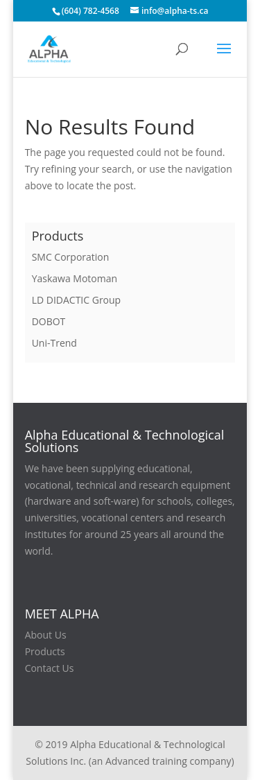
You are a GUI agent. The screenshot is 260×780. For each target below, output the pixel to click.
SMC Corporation (71, 256)
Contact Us (49, 668)
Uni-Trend (54, 342)
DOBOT (49, 321)
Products (45, 651)
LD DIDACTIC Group (76, 299)
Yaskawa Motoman (74, 278)
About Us (46, 634)
